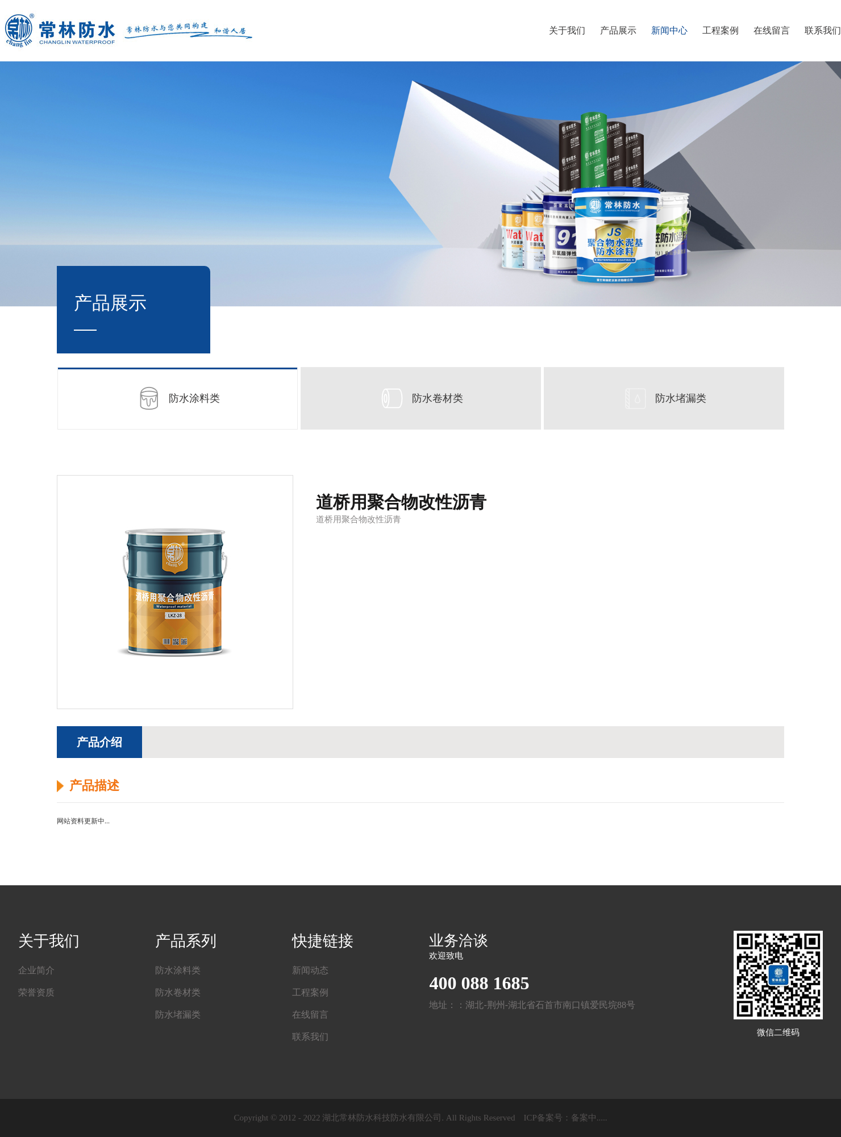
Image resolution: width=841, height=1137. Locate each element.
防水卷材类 (420, 398)
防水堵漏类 (663, 398)
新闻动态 (310, 970)
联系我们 (823, 30)
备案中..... (589, 1117)
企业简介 (36, 970)
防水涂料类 (177, 398)
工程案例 (720, 30)
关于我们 (567, 30)
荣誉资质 (36, 992)
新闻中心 (669, 30)
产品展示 (618, 30)
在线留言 (771, 30)
